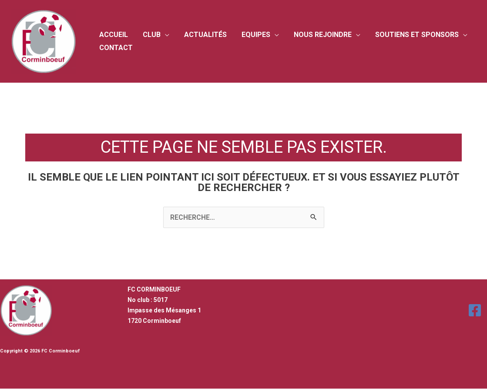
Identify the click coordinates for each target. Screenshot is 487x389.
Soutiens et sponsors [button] (412, 34)
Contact (115, 48)
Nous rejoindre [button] (319, 34)
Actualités (203, 34)
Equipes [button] (252, 34)
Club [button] (150, 34)
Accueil (113, 34)
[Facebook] (475, 310)
